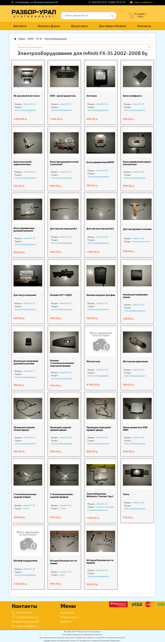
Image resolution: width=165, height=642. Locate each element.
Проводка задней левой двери (24, 428)
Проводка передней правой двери (98, 428)
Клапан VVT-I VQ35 (61, 294)
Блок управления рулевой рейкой (24, 229)
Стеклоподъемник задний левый (25, 495)
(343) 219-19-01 (22, 612)
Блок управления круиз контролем (137, 163)
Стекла (26, 508)
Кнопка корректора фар (100, 294)
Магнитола (93, 361)
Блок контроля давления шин (22, 163)
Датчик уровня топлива (137, 228)
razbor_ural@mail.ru (25, 626)
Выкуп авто (79, 26)
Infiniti (31, 39)
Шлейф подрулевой (25, 560)
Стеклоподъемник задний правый (61, 495)
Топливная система (141, 241)
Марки (22, 39)
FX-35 (39, 39)
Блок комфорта (132, 95)
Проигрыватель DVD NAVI (135, 428)
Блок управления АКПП (100, 162)
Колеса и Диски (49, 26)
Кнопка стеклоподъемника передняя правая (62, 363)
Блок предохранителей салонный (64, 163)
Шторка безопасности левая (63, 562)
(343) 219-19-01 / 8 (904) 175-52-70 (108, 2)
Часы (126, 494)
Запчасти (20, 26)
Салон (62, 575)
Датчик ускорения (25, 294)
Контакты (144, 26)
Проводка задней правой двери (60, 428)
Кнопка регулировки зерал (135, 296)
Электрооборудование (55, 39)
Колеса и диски (69, 617)
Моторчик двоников (135, 361)
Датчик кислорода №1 (63, 228)
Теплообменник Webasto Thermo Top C (100, 495)
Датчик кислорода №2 (100, 228)
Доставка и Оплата (112, 26)
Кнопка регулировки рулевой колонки (26, 362)
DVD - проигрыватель (63, 95)
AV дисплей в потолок (27, 95)
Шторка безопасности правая (99, 561)
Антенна (91, 95)
